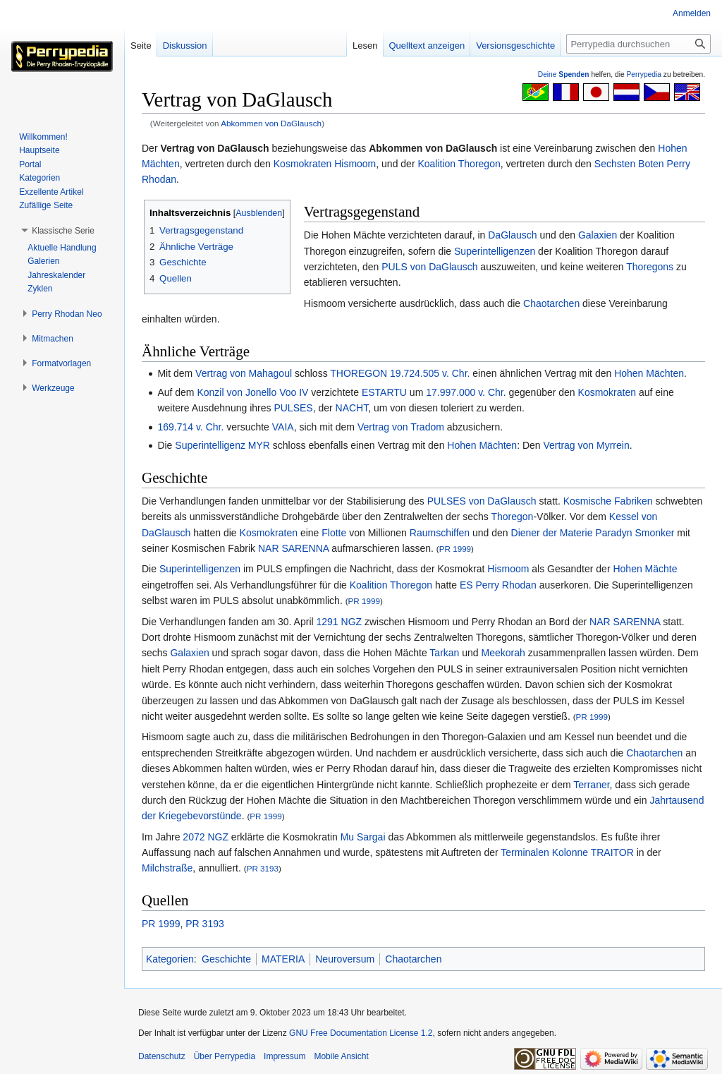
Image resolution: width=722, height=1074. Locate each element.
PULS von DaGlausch (429, 266)
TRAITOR (612, 852)
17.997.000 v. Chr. (466, 392)
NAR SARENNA (293, 548)
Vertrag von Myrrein (587, 445)
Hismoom (355, 163)
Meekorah (503, 652)
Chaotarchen (551, 303)
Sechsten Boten (629, 163)
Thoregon (512, 516)
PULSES (293, 408)
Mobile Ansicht (341, 1056)
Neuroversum (344, 959)
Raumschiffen (440, 532)
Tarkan (444, 652)
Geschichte (226, 959)
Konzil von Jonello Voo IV (252, 392)
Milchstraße (167, 868)
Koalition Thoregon (458, 163)
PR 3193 (263, 868)
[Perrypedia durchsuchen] (638, 44)
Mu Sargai (363, 837)
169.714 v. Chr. (190, 427)
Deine (563, 74)
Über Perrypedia (224, 1056)
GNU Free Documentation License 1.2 (360, 1033)
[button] (63, 231)
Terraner (591, 784)
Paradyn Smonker (634, 532)
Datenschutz (161, 1056)
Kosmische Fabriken (608, 501)
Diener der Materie (552, 532)
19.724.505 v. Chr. (430, 373)
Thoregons (649, 266)
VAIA (283, 427)
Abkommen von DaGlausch (271, 123)
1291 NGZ (339, 621)
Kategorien (170, 959)
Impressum (284, 1056)
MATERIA (283, 959)
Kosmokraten (302, 163)
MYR (259, 445)
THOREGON (358, 373)
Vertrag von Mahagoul (243, 373)
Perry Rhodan (506, 585)
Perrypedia (643, 74)
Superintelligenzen (494, 251)
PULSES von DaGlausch (482, 501)
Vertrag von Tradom (400, 427)
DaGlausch (512, 235)
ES (466, 585)
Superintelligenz (210, 445)
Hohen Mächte (645, 568)
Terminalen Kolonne (544, 852)
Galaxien (597, 235)
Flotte (334, 532)
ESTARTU (384, 392)
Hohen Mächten (649, 373)
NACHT (352, 408)
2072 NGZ (205, 837)
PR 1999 (455, 548)
